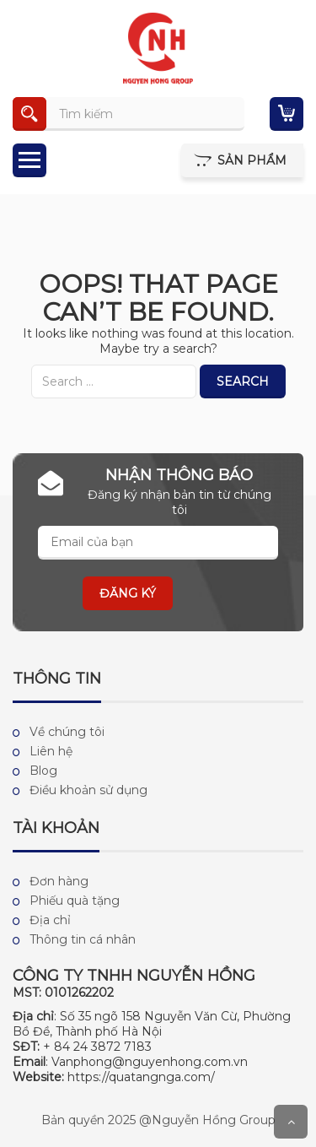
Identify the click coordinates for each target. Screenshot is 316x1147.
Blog (43, 770)
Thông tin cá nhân (82, 939)
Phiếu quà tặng (74, 900)
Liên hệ (50, 751)
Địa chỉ (50, 920)
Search (243, 381)
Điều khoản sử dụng (88, 790)
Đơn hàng (58, 881)
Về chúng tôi (66, 731)
